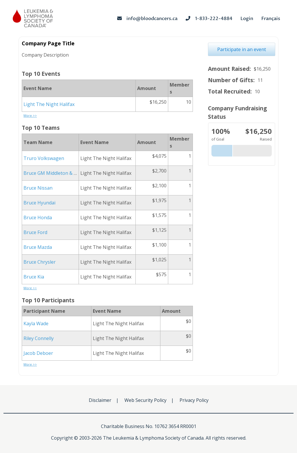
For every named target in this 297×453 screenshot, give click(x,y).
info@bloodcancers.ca (147, 18)
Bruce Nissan (37, 188)
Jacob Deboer (38, 353)
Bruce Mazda (37, 247)
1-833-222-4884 (209, 18)
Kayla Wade (35, 323)
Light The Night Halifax (49, 104)
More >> (30, 116)
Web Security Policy (145, 400)
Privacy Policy (194, 400)
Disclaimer (100, 400)
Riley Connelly (38, 338)
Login (246, 18)
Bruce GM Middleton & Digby (54, 173)
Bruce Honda (37, 217)
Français (270, 18)
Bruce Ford (35, 232)
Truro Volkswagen (43, 158)
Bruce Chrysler (39, 262)
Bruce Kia (33, 277)
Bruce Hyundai (39, 202)
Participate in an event (241, 49)
